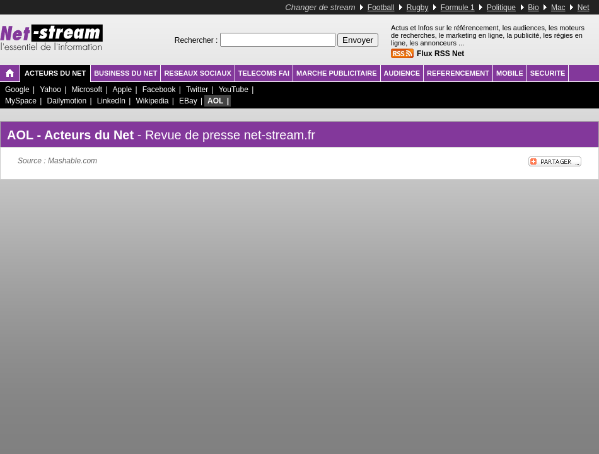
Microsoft (86, 89)
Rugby (418, 7)
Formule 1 (458, 7)
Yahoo (50, 89)
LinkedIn (111, 100)
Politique (501, 7)
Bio (533, 7)
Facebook (159, 89)
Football (381, 7)
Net (584, 7)
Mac (558, 7)
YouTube (233, 89)
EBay (188, 100)
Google (17, 89)
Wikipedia (152, 100)
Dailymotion (66, 100)
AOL (215, 100)
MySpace (21, 100)
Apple (122, 89)
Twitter (197, 89)
